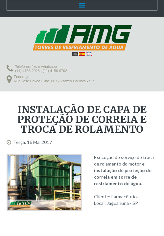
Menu (82, 5)
